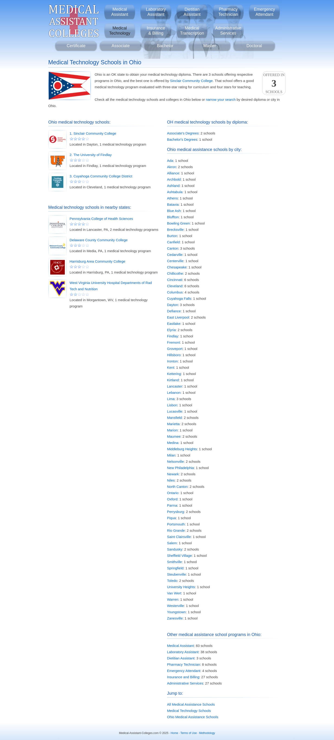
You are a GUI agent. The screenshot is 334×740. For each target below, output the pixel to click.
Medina (172, 443)
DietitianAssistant (191, 12)
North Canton (177, 487)
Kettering (174, 374)
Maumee (173, 436)
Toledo (172, 581)
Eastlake (173, 324)
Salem (172, 543)
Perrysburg (175, 512)
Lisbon (172, 405)
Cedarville (175, 255)
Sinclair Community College (191, 81)
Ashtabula (175, 192)
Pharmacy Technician (183, 664)
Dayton (172, 305)
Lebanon (173, 392)
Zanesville (175, 618)
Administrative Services (185, 683)
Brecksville (175, 229)
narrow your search (220, 99)
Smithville (174, 562)
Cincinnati (174, 280)
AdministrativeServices (228, 31)
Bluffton (173, 217)
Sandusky (174, 549)
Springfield (175, 568)
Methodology (207, 733)
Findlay (172, 336)
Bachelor (165, 45)
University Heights (181, 587)
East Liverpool (178, 317)
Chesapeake (176, 267)
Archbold (174, 179)
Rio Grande (176, 530)
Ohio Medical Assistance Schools (192, 717)
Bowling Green (178, 223)
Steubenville (176, 574)
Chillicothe (175, 273)
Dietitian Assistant (180, 658)
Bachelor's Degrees (182, 139)
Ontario (172, 493)
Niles (171, 480)
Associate (121, 45)
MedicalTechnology (119, 31)
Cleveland (175, 286)
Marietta (173, 424)
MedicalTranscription (192, 31)
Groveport (175, 349)
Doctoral (254, 45)
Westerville (175, 606)
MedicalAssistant (119, 12)
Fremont (173, 342)
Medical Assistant (180, 646)
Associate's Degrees (183, 133)
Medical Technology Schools (189, 711)
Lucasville (174, 411)
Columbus (175, 292)
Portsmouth (176, 524)
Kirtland (173, 380)
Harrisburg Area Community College (97, 261)
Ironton (172, 361)
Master (209, 45)
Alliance (173, 173)
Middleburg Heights (182, 449)
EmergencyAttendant (264, 12)
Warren (172, 599)
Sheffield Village (179, 555)
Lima (171, 399)
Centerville (175, 261)
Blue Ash (174, 211)
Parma (172, 505)
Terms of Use (188, 733)
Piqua (171, 518)
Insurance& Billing (156, 31)
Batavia (173, 204)
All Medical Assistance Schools (191, 704)
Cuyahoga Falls (179, 298)
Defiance (174, 311)
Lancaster (174, 386)
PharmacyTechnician (228, 12)
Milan (171, 455)
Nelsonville (175, 461)
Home (174, 733)
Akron (171, 167)
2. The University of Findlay (91, 155)
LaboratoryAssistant (156, 12)
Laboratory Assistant (183, 652)
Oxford (172, 499)
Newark (173, 474)
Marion (172, 430)
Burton (172, 236)
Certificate (76, 45)
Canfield (173, 242)
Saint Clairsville (179, 537)
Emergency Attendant (183, 671)
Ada (170, 161)
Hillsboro (173, 355)
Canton (172, 248)
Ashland (173, 186)
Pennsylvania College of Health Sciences (101, 219)
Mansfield (174, 418)
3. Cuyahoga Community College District (101, 176)
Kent (170, 367)
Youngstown (176, 612)
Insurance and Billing (183, 677)
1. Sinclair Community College (93, 133)
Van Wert (174, 593)
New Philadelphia (180, 468)
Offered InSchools (274, 83)
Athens (172, 198)
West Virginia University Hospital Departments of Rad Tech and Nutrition (111, 286)
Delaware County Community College (99, 240)
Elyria (171, 330)
